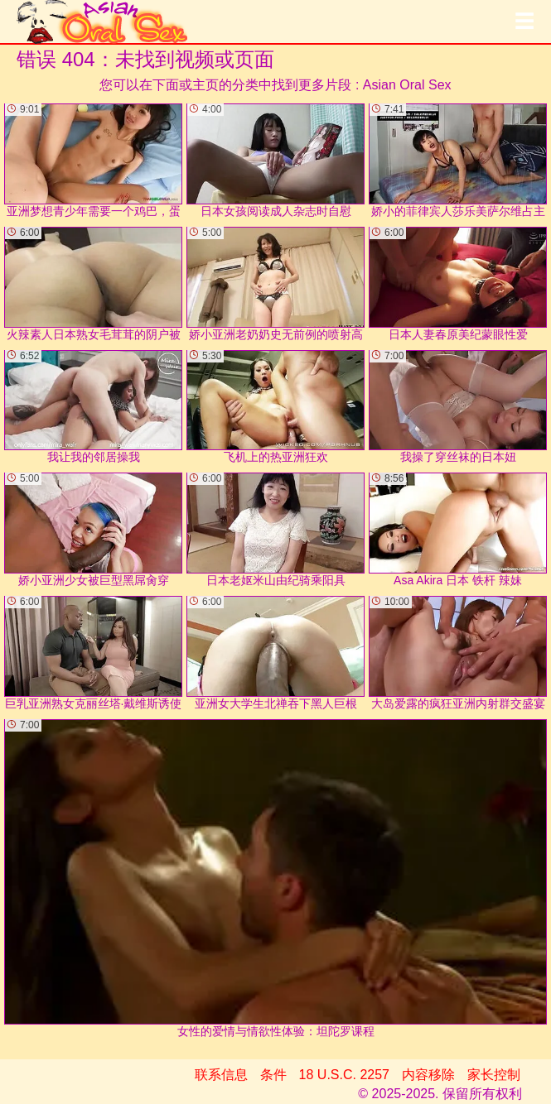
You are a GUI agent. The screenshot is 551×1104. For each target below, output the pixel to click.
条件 (273, 1075)
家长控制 (493, 1075)
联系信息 (221, 1075)
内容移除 (428, 1075)
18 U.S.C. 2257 (344, 1075)
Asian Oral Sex (407, 85)
